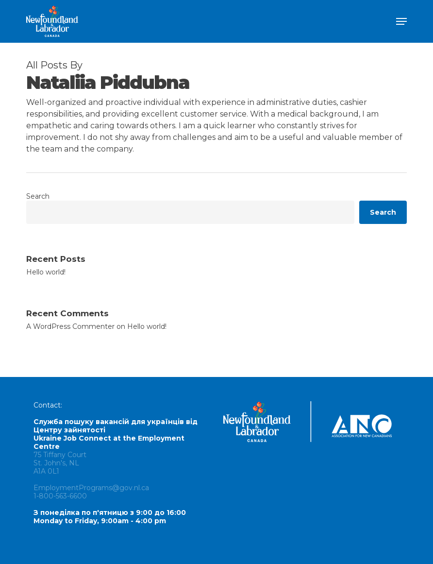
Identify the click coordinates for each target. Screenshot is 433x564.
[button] (401, 21)
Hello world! (46, 272)
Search (38, 196)
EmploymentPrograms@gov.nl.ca (91, 487)
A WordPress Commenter (70, 326)
